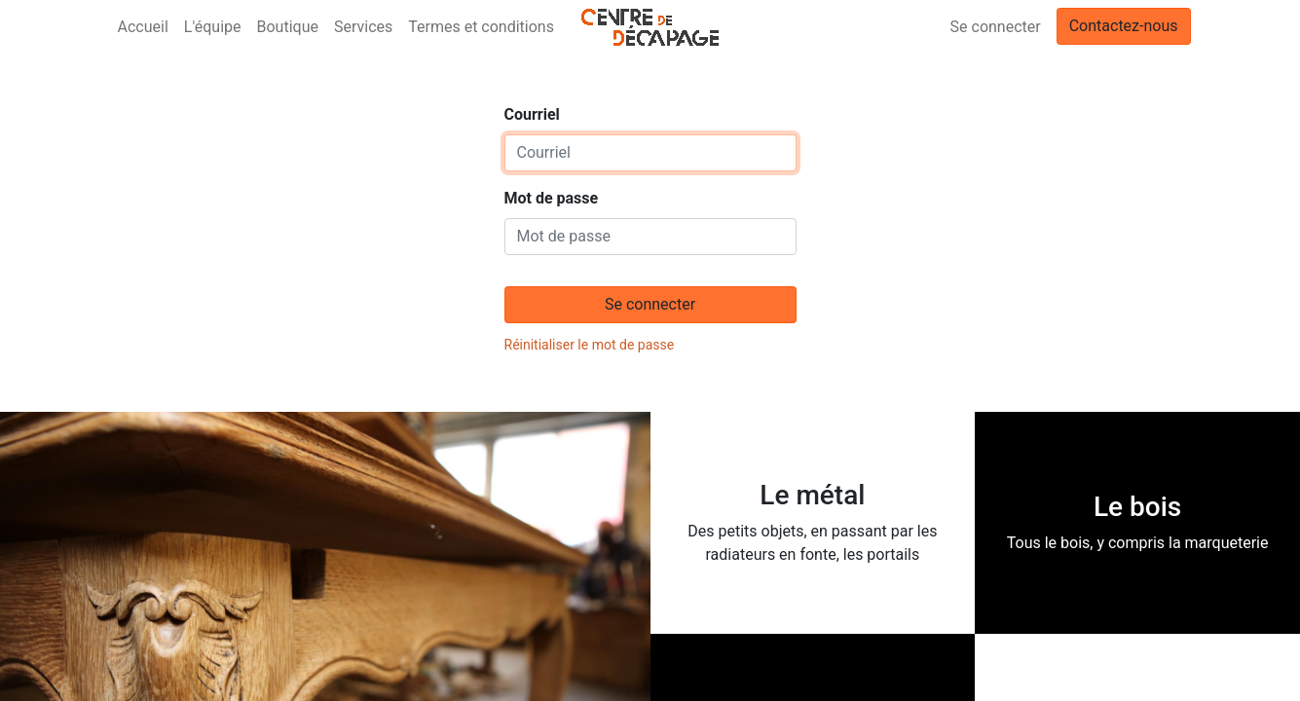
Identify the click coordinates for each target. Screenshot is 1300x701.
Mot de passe (551, 198)
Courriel (532, 114)
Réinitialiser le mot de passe (589, 344)
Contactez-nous (1123, 26)
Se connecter (995, 27)
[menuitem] (143, 27)
